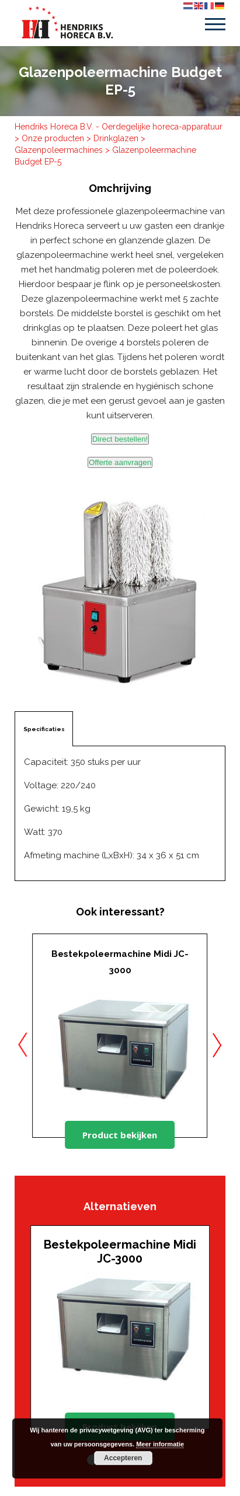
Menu (215, 24)
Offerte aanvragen (120, 462)
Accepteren (123, 1458)
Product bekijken (119, 1135)
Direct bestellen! (120, 439)
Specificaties (44, 729)
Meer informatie (160, 1444)
